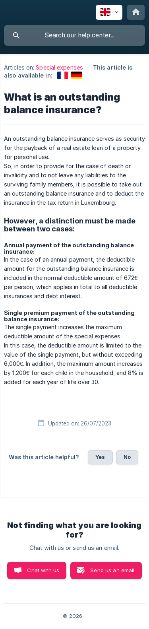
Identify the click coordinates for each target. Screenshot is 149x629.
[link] (62, 75)
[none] (109, 12)
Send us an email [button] (112, 570)
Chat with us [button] (43, 570)
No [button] (127, 457)
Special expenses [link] (59, 67)
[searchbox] (74, 35)
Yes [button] (100, 457)
